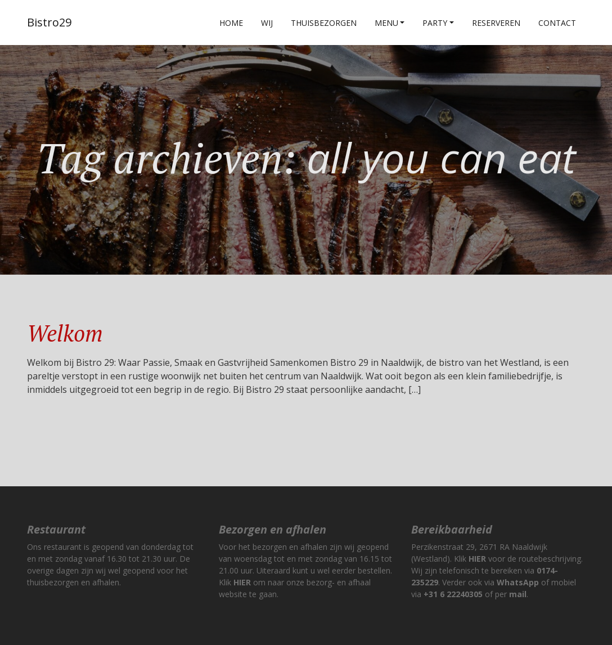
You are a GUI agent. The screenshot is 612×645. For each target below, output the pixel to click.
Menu (386, 22)
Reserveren (496, 22)
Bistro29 (49, 22)
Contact (557, 22)
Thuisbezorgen (324, 22)
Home (231, 22)
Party (434, 22)
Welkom (65, 333)
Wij (267, 22)
